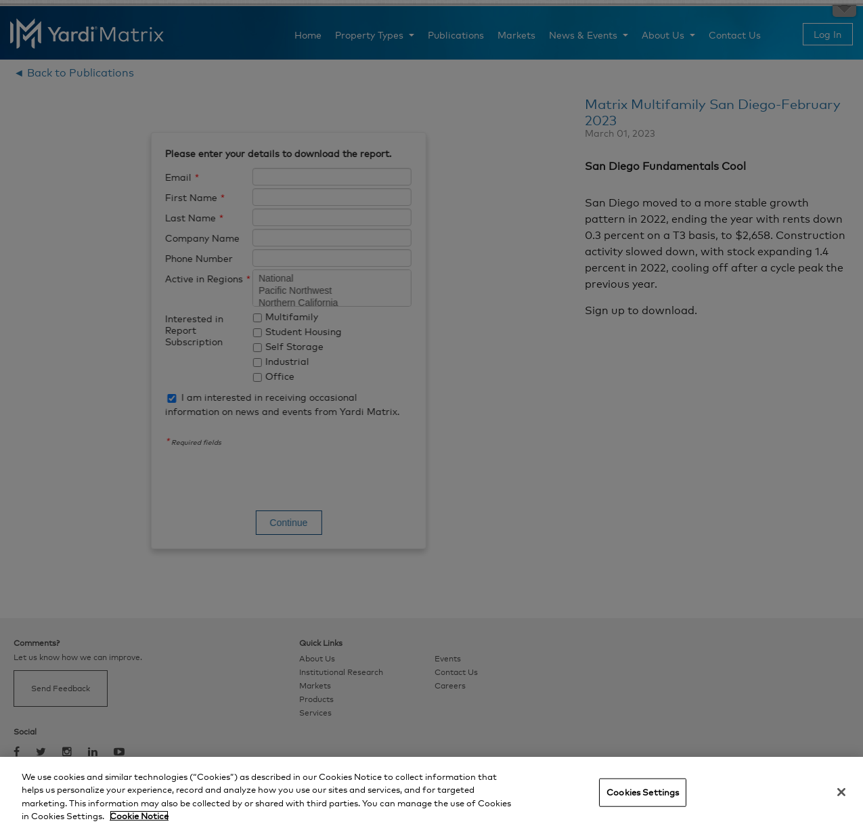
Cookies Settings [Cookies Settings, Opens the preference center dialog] (642, 792)
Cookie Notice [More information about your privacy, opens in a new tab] (139, 815)
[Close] (841, 792)
